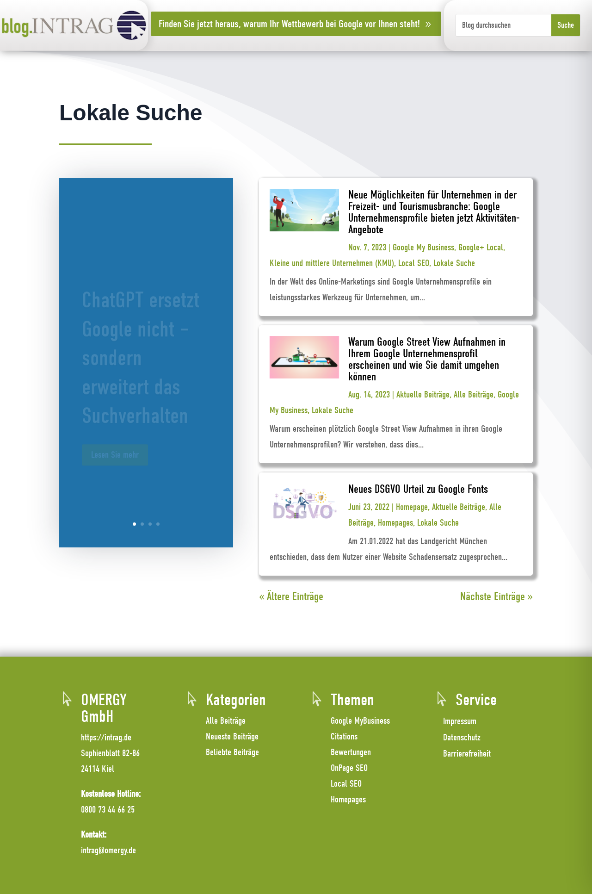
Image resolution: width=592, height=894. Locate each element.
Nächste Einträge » (496, 596)
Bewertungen (351, 752)
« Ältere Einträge (291, 596)
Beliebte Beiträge (232, 752)
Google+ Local (480, 247)
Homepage (412, 507)
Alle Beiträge (473, 394)
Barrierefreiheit (467, 753)
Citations (344, 736)
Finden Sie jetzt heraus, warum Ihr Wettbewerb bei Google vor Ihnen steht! (289, 24)
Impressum (459, 721)
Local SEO (413, 263)
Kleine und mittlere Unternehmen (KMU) (332, 263)
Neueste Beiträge (232, 736)
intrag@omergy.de (108, 850)
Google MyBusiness (360, 720)
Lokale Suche (454, 263)
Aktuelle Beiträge (423, 394)
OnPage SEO (349, 768)
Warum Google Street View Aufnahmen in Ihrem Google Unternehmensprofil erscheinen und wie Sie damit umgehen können (427, 359)
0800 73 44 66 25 (108, 809)
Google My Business (423, 247)
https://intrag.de (106, 737)
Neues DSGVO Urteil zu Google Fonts (418, 489)
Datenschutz (462, 737)
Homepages (395, 522)
